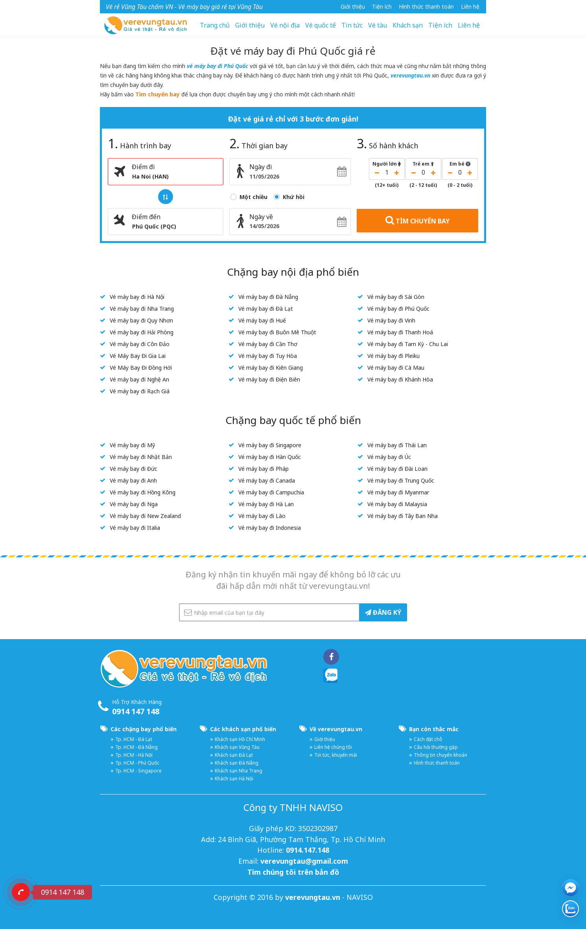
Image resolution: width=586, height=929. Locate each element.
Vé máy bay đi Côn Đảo (140, 344)
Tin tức (352, 25)
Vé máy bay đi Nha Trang (142, 308)
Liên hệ (470, 6)
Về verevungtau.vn (336, 729)
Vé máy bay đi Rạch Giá (140, 391)
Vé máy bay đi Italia (135, 527)
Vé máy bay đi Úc (389, 457)
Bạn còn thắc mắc (434, 729)
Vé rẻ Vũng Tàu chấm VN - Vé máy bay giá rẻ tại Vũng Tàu (184, 6)
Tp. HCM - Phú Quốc (137, 762)
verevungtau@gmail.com (304, 861)
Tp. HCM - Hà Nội (134, 755)
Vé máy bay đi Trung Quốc (400, 480)
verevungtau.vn (410, 75)
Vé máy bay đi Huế (262, 320)
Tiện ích (382, 6)
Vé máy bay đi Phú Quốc (398, 308)
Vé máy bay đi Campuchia (271, 492)
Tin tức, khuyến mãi (335, 755)
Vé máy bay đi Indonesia (269, 527)
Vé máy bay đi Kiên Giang (270, 367)
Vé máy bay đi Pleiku (393, 355)
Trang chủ (215, 25)
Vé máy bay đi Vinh (391, 320)
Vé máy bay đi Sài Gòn (395, 296)
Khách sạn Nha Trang (238, 770)
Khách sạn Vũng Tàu (237, 747)
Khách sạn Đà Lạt (234, 755)
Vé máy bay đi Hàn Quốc (269, 457)
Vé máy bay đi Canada (266, 480)
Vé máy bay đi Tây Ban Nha (402, 516)
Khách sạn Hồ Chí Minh (240, 739)
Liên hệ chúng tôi (333, 747)
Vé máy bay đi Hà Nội (137, 296)
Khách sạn (408, 25)
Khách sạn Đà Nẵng (236, 762)
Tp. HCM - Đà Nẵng (136, 747)
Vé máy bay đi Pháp (263, 468)
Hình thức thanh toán (426, 6)
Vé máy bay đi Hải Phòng (141, 332)
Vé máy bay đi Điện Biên (269, 379)
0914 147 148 (135, 711)
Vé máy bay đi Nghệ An (139, 379)
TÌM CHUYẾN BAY (417, 220)
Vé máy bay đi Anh (133, 480)
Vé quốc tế (320, 25)
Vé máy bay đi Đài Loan (397, 468)
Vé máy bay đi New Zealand (145, 516)
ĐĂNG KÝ (383, 612)
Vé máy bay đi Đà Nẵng (268, 296)
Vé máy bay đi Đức (133, 468)
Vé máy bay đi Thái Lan (397, 445)
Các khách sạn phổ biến (243, 729)
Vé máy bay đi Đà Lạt (265, 308)
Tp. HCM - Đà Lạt (133, 739)
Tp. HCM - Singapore (138, 770)
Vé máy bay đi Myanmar (398, 492)
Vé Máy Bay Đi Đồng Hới (141, 367)
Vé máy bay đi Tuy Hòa (267, 355)
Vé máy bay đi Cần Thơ (267, 344)
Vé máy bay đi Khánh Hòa (400, 379)
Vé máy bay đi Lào (262, 516)
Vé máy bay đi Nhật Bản (141, 457)
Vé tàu (377, 25)
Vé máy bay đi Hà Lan (266, 504)
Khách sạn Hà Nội (234, 778)
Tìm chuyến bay (157, 94)
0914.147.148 (307, 850)
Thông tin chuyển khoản (440, 755)
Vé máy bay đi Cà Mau (395, 367)
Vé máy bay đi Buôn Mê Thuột (277, 332)
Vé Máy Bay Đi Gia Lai (138, 355)
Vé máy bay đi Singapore (269, 445)
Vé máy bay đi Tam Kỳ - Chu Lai (407, 344)
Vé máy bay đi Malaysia (397, 504)
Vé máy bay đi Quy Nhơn (141, 320)
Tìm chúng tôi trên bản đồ (293, 872)
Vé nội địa (285, 25)
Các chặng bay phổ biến (144, 729)
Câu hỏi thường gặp (436, 747)
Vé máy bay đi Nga (134, 504)
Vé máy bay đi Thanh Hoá (400, 332)
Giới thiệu (353, 6)
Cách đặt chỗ (428, 739)
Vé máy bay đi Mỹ (132, 445)
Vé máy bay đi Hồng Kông (142, 492)
